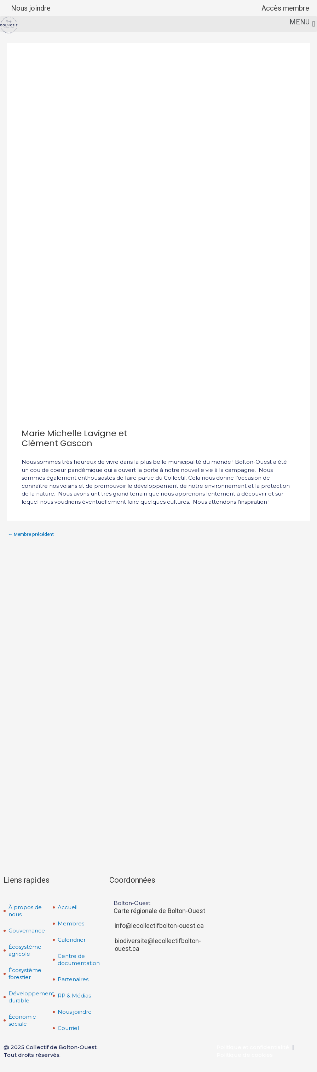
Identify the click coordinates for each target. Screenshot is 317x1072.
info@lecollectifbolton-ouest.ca (159, 925)
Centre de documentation (79, 959)
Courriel (68, 1028)
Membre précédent (31, 534)
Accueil (67, 907)
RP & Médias (74, 995)
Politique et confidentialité (253, 1047)
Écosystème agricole (24, 950)
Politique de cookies (245, 1055)
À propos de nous (25, 911)
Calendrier (72, 939)
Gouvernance (26, 930)
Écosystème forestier (24, 974)
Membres (71, 923)
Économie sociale (22, 1020)
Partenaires (73, 979)
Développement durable (30, 997)
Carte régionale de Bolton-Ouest (159, 910)
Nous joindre (31, 8)
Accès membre (285, 8)
